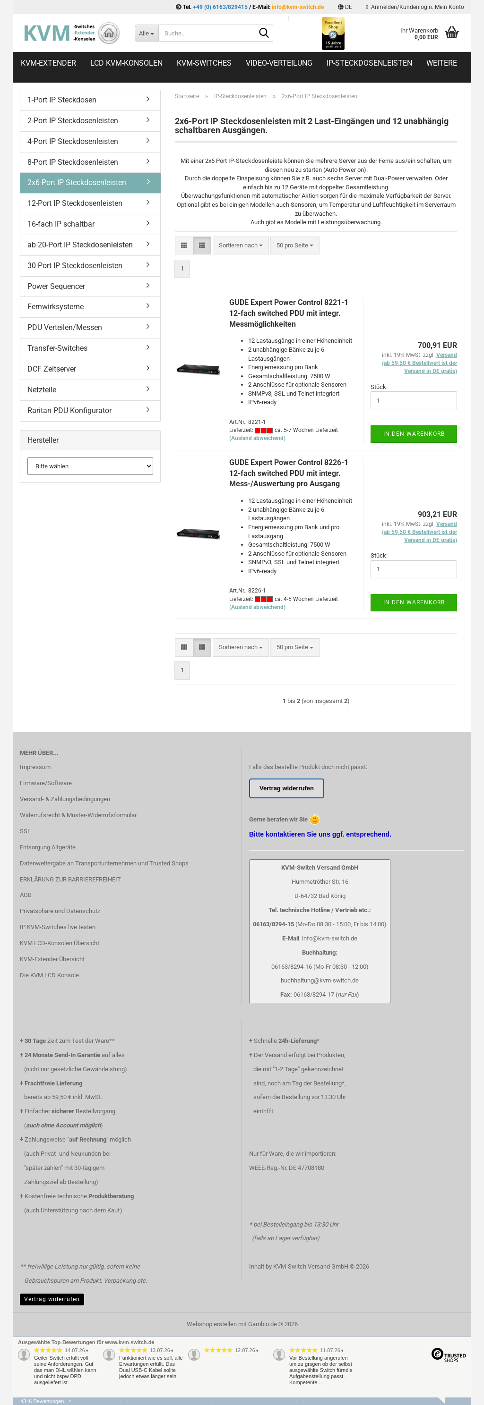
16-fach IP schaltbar (61, 224)
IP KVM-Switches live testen (57, 927)
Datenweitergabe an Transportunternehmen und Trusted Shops (104, 863)
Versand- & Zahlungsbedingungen (65, 799)
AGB (26, 894)
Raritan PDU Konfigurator (69, 410)
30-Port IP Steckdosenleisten (74, 265)
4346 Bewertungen (42, 1401)
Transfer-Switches (57, 348)
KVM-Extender (48, 63)
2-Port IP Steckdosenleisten (72, 120)
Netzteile (41, 389)
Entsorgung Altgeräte (48, 847)
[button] (345, 7)
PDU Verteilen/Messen (64, 327)
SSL (25, 831)
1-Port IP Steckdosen (61, 99)
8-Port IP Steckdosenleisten (72, 162)
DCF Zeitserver (51, 368)
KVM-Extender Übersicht (52, 959)
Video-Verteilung (279, 63)
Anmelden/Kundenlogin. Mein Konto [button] (415, 7)
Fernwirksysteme (55, 306)
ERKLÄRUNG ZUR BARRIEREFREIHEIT (70, 879)
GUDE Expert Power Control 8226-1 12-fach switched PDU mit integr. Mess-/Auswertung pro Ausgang (288, 473)
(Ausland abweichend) (257, 438)
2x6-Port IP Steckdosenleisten (76, 182)
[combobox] (241, 246)
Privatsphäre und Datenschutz (60, 910)
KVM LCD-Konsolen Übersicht (59, 943)
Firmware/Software (46, 783)
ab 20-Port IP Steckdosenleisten (80, 244)
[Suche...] (146, 33)
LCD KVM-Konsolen (126, 63)
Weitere (441, 63)
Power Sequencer (56, 286)
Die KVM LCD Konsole (49, 975)
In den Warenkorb (414, 434)
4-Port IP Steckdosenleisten (72, 141)
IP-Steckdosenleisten (369, 63)
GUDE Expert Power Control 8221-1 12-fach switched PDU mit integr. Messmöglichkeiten (288, 313)
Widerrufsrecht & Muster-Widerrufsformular (78, 815)
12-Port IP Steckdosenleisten (74, 203)
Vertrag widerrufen (52, 1299)
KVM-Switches (204, 63)
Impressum (35, 766)
